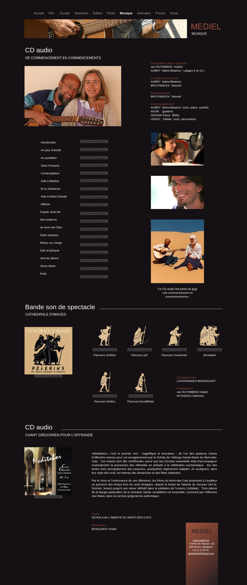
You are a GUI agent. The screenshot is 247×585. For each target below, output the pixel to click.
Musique (126, 13)
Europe (65, 13)
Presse (161, 13)
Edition (98, 13)
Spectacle (82, 13)
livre (194, 288)
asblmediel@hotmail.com (201, 553)
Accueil (39, 13)
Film (52, 13)
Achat (174, 13)
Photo (111, 13)
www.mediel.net (201, 540)
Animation (144, 13)
